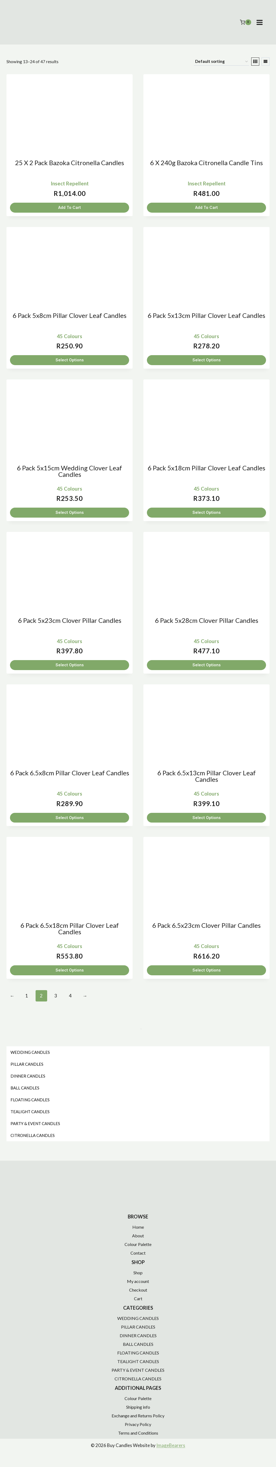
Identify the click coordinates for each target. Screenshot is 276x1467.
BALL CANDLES (138, 1344)
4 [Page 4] (70, 996)
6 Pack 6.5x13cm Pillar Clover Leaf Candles (206, 776)
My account (138, 1281)
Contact (138, 1252)
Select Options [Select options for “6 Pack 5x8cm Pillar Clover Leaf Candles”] (70, 360)
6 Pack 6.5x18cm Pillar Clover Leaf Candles (69, 928)
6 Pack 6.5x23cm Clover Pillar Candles (206, 925)
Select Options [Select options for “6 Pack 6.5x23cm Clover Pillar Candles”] (206, 970)
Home (138, 1227)
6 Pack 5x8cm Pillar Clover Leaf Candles (69, 315)
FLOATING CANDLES (138, 1352)
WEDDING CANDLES (138, 1318)
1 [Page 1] (26, 996)
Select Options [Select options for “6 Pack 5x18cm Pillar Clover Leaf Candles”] (206, 512)
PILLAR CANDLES (138, 1326)
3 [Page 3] (55, 996)
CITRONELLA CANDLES (138, 1378)
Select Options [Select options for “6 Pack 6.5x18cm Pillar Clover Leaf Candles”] (70, 970)
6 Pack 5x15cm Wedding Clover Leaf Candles (69, 471)
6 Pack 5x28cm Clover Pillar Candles (206, 620)
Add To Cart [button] (69, 207)
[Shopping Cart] (245, 22)
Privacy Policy (138, 1424)
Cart (138, 1298)
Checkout (138, 1289)
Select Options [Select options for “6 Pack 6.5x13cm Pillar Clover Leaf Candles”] (206, 817)
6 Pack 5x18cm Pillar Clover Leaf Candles (206, 468)
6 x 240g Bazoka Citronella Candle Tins (206, 163)
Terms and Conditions (138, 1432)
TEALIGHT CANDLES (138, 1361)
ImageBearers (170, 1445)
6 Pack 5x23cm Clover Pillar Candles (69, 620)
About (138, 1235)
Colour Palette (138, 1244)
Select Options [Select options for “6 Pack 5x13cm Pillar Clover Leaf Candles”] (206, 360)
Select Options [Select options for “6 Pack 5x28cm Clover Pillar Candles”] (206, 665)
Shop (138, 1272)
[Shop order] (221, 61)
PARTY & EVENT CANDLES (138, 1370)
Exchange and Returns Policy (138, 1415)
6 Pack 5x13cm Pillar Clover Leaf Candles (206, 315)
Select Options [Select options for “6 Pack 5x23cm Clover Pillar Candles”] (70, 665)
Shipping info (138, 1407)
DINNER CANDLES (138, 1335)
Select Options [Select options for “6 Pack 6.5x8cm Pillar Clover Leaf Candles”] (70, 817)
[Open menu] (262, 22)
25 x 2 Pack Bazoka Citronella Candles (69, 163)
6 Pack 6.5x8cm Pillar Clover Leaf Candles (69, 773)
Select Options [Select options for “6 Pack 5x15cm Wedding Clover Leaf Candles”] (70, 512)
